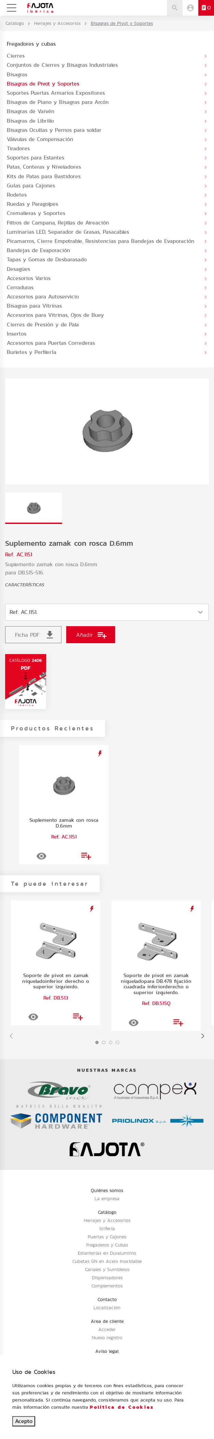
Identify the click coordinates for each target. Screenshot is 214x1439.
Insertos (16, 333)
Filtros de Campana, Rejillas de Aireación (58, 222)
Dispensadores (107, 1277)
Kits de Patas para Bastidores (44, 176)
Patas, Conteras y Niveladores (44, 167)
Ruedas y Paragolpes (32, 204)
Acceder (107, 1329)
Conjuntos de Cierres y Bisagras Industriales (62, 65)
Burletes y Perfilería (31, 352)
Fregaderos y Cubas (107, 1244)
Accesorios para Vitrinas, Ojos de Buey (55, 315)
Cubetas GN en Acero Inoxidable (107, 1261)
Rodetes (17, 194)
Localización (107, 1307)
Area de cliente (107, 1321)
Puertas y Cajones (107, 1236)
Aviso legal (107, 1351)
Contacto (107, 1299)
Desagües (18, 269)
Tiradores (18, 148)
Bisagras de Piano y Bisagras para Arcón (58, 102)
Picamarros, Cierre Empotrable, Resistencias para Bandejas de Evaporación (100, 241)
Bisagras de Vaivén (30, 111)
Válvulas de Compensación (40, 139)
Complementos (107, 1285)
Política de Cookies (122, 1407)
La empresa (107, 1198)
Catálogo (14, 23)
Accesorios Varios (29, 278)
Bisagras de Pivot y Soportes (43, 83)
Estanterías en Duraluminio (107, 1253)
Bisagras (17, 74)
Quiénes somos (107, 1190)
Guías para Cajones (31, 185)
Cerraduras (20, 287)
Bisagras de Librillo (30, 121)
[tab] (33, 508)
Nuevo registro (107, 1337)
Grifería (107, 1228)
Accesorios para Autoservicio (43, 296)
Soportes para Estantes (35, 157)
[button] (97, 1042)
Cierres (16, 55)
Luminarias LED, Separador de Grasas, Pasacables (68, 232)
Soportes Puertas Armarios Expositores (56, 93)
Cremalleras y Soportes (36, 213)
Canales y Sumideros (107, 1269)
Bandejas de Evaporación (38, 250)
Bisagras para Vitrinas (34, 306)
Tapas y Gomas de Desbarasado (47, 259)
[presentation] (11, 1036)
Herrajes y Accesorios (57, 23)
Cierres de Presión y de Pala (43, 324)
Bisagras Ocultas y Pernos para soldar (54, 130)
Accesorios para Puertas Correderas (51, 343)
